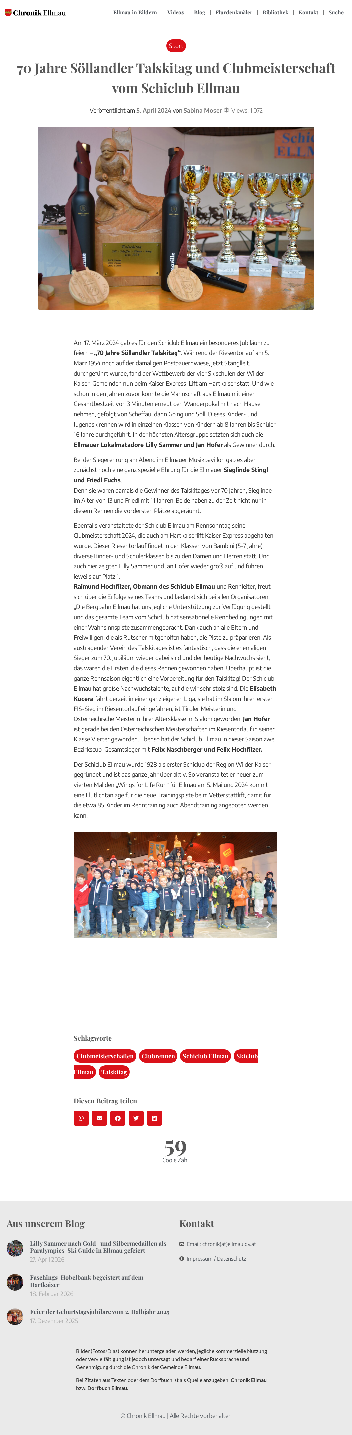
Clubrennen (158, 1056)
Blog (199, 12)
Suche (336, 12)
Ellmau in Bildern (135, 12)
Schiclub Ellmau (205, 1056)
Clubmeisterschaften (105, 1056)
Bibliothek (275, 12)
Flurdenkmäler (234, 12)
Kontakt (308, 12)
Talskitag (114, 1072)
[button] (82, 924)
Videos (175, 12)
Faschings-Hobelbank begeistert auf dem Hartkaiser (86, 1281)
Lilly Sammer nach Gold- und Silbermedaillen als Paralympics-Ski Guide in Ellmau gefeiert (98, 1247)
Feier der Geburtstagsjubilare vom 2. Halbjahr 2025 (99, 1312)
